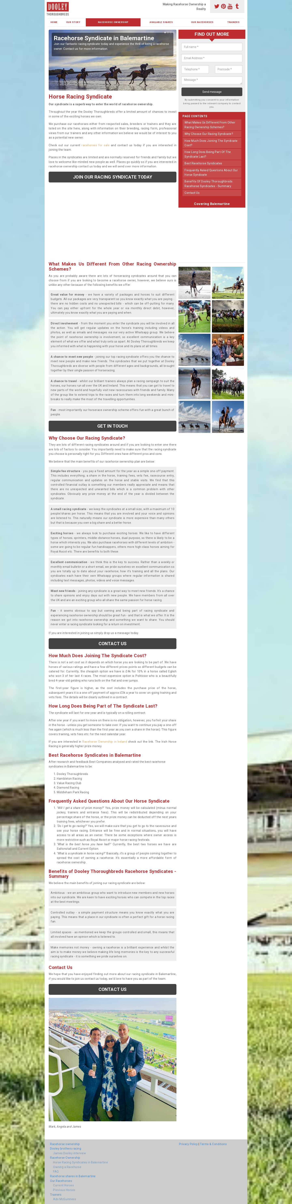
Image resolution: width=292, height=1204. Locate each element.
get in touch (112, 426)
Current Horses (63, 1185)
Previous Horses (64, 1190)
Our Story (73, 22)
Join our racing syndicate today (112, 177)
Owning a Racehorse (67, 1167)
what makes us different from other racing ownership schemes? (210, 125)
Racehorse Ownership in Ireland (104, 741)
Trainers (233, 22)
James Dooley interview (69, 1153)
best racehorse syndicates (203, 163)
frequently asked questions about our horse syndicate (211, 172)
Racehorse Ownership (113, 22)
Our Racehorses (202, 22)
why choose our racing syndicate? (209, 133)
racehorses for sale (96, 145)
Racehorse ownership (65, 1144)
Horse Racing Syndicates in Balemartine (80, 1162)
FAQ (56, 1171)
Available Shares (161, 22)
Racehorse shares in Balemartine (73, 1176)
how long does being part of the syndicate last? (208, 154)
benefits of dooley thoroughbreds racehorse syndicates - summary (208, 183)
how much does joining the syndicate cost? (211, 143)
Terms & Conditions (213, 1144)
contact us (192, 192)
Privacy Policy (188, 1144)
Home (54, 22)
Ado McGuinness (64, 1199)
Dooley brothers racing (65, 1148)
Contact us (113, 643)
